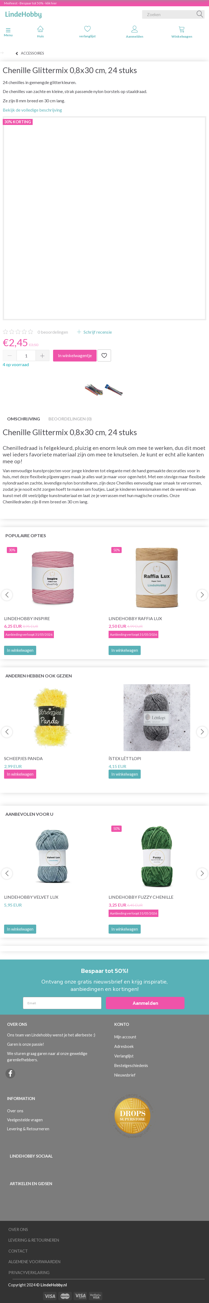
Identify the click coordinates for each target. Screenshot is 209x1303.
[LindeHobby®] (23, 13)
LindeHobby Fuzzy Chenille (141, 896)
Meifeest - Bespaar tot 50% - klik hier (30, 3)
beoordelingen (53, 331)
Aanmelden (134, 32)
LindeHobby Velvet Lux (31, 896)
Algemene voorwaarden (34, 1261)
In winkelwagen (20, 650)
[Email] (62, 1003)
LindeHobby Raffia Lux (135, 618)
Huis (40, 31)
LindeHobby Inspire (27, 618)
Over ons (15, 1110)
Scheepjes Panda (23, 758)
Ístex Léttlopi (125, 758)
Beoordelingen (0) (70, 418)
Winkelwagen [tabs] (181, 32)
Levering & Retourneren (28, 1128)
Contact (18, 1251)
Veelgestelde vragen (25, 1119)
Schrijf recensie (97, 331)
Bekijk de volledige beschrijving (32, 109)
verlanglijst (87, 31)
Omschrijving (23, 418)
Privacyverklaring (29, 1272)
